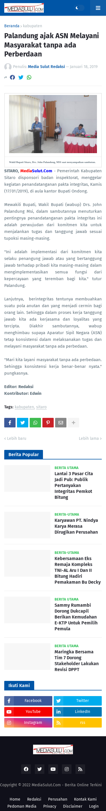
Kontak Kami (85, 799)
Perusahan (57, 799)
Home (15, 799)
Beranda (12, 26)
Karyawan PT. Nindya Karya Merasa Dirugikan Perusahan (76, 526)
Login (94, 806)
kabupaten (32, 26)
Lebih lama (89, 438)
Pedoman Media (21, 806)
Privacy (49, 806)
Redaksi (34, 799)
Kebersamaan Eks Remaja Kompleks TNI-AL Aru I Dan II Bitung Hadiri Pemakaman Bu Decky (78, 570)
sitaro (41, 407)
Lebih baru (16, 438)
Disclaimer (72, 806)
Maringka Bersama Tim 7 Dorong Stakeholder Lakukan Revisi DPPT (77, 660)
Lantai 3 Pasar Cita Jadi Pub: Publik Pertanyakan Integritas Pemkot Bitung (74, 485)
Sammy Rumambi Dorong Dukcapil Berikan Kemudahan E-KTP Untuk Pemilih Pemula (76, 616)
